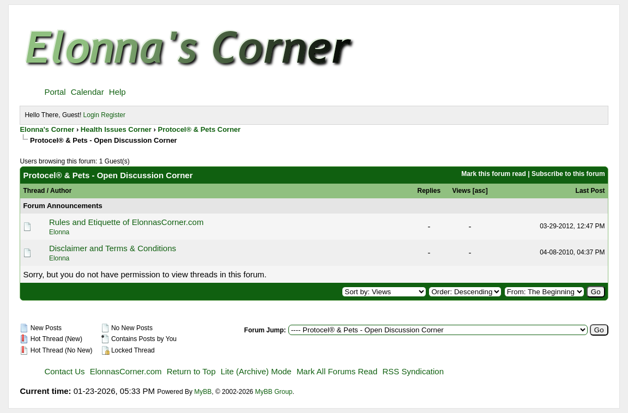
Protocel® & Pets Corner (199, 129)
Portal (54, 91)
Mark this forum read (493, 174)
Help (117, 91)
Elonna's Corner (47, 129)
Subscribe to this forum (568, 174)
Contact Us (64, 371)
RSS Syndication (413, 371)
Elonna (59, 232)
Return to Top (191, 371)
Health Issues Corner (116, 129)
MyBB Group (274, 392)
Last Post (590, 191)
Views (461, 191)
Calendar (87, 91)
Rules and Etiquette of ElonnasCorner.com (126, 222)
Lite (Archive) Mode (256, 371)
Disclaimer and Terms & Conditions (112, 248)
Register (113, 115)
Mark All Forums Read (337, 371)
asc (480, 191)
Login (91, 115)
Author (60, 191)
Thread (34, 191)
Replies (429, 191)
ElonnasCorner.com (126, 371)
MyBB (203, 392)
